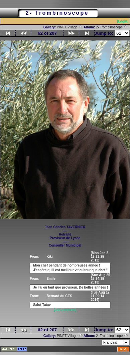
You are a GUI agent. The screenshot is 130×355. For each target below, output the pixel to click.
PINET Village (70, 27)
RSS (124, 349)
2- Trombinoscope (112, 27)
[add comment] (65, 310)
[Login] (122, 21)
